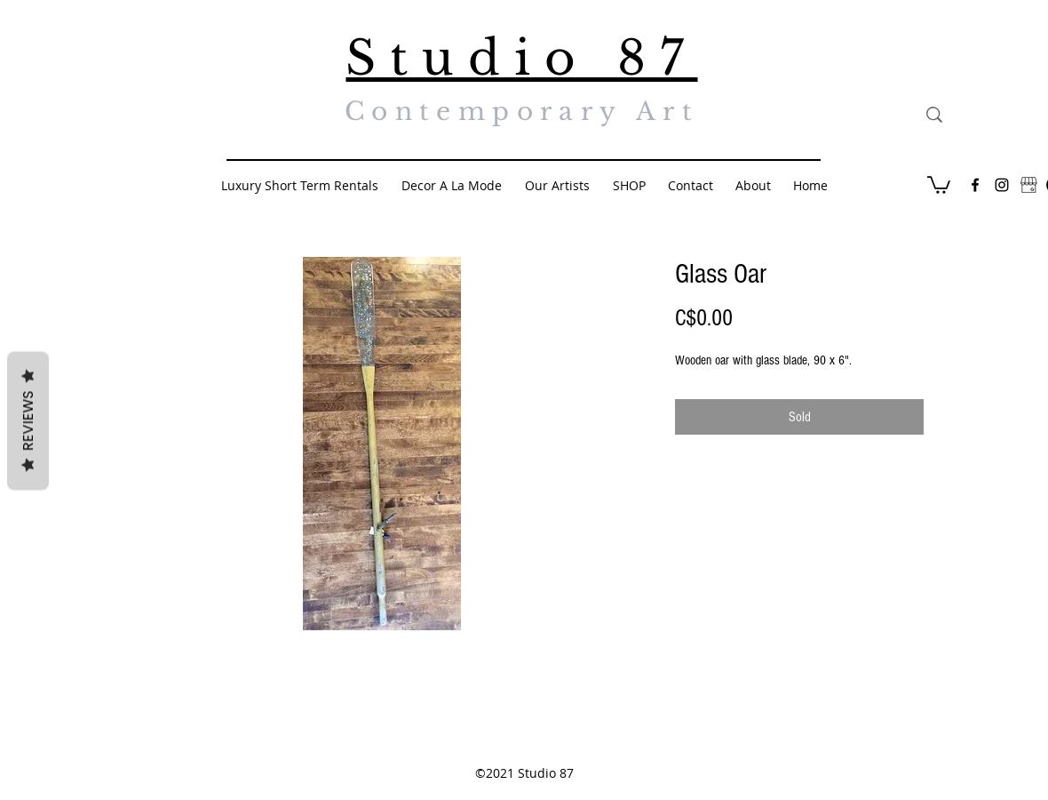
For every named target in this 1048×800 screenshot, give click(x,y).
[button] (938, 184)
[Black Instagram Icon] (1002, 185)
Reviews (28, 421)
